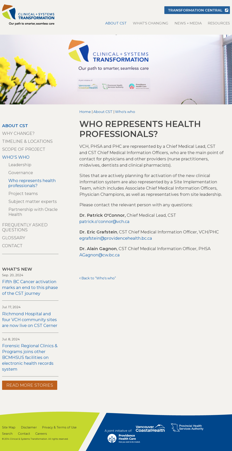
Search (7, 434)
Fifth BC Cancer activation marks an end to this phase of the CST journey (30, 287)
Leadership (19, 164)
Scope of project (23, 149)
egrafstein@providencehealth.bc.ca (115, 238)
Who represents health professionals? (32, 183)
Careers (41, 434)
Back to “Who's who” (98, 278)
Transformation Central (195, 10)
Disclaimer (29, 427)
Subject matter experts (32, 201)
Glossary (13, 237)
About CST (116, 23)
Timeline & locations (27, 141)
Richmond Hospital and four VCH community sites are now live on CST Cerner (29, 319)
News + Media (188, 23)
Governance (20, 172)
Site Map (8, 427)
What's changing (150, 23)
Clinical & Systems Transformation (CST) (28, 14)
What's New (17, 269)
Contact (12, 245)
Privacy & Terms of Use (59, 427)
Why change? (18, 133)
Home (85, 112)
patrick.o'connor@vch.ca (104, 221)
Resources (219, 23)
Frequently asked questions (25, 227)
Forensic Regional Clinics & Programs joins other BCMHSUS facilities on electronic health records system (29, 357)
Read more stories (29, 385)
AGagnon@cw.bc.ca (99, 254)
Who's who (125, 112)
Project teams (23, 193)
